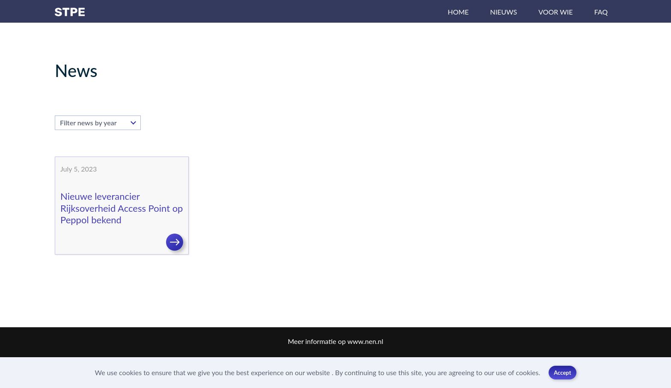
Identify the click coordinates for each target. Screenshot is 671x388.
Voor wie (555, 12)
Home (458, 12)
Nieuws (503, 12)
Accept (562, 372)
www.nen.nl (365, 341)
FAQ (601, 12)
